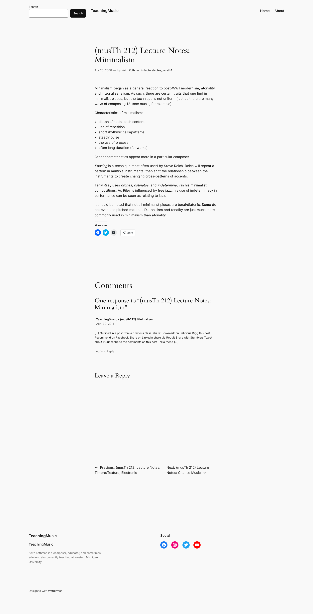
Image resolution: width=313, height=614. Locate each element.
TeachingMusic (105, 10)
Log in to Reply (104, 351)
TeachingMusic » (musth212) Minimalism (124, 319)
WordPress (55, 590)
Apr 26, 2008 (103, 70)
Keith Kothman (131, 70)
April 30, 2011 (105, 323)
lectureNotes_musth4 (158, 70)
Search (33, 6)
